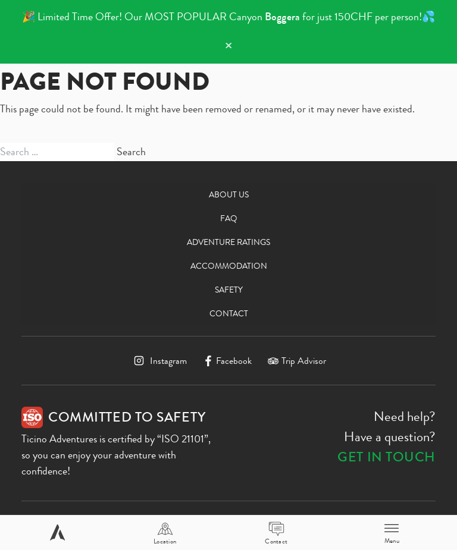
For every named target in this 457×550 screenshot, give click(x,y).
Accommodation (228, 266)
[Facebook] (227, 361)
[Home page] (57, 532)
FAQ (228, 218)
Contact (228, 313)
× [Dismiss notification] (228, 46)
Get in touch (386, 457)
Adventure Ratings (228, 242)
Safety (229, 290)
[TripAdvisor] (297, 361)
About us (229, 194)
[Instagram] (159, 361)
